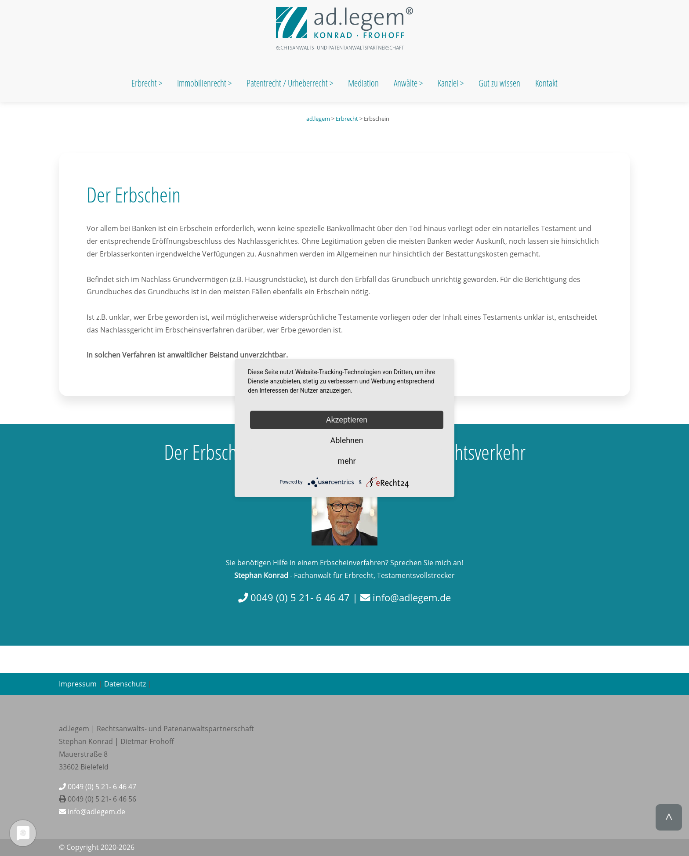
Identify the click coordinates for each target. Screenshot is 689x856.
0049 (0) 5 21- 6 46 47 (97, 786)
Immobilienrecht (202, 83)
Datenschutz (125, 684)
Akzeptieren (347, 419)
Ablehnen (346, 440)
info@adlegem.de (92, 811)
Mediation (363, 83)
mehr (346, 461)
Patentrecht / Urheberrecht (287, 83)
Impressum (78, 684)
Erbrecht (144, 83)
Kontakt (546, 83)
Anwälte (406, 83)
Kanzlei (449, 83)
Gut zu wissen (499, 83)
